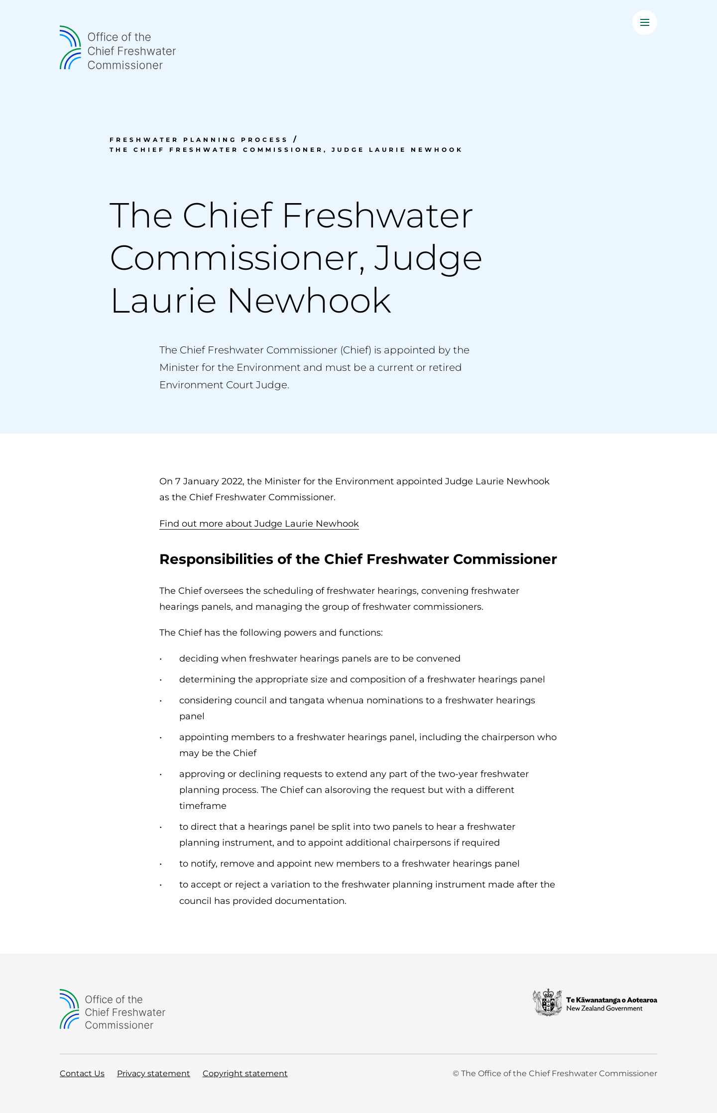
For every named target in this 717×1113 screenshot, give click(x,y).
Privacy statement (153, 1073)
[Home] (358, 47)
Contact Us (82, 1073)
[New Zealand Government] (595, 1009)
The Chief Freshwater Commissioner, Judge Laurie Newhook (287, 149)
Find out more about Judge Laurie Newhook (259, 523)
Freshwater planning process (199, 139)
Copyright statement (245, 1073)
